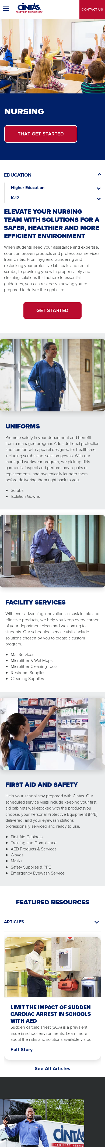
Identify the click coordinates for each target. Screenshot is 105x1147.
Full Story (21, 1049)
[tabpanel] (52, 1001)
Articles (14, 922)
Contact (92, 9)
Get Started (41, 133)
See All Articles (53, 1068)
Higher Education (27, 187)
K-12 (15, 198)
